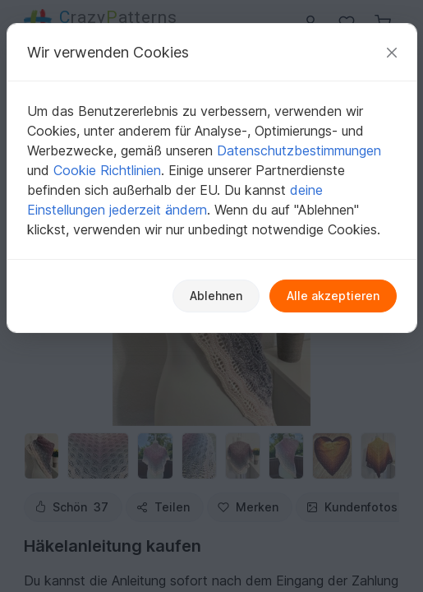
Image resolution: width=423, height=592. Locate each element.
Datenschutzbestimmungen (299, 150)
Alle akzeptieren (333, 296)
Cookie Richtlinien (107, 170)
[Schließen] (392, 52)
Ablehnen (216, 296)
